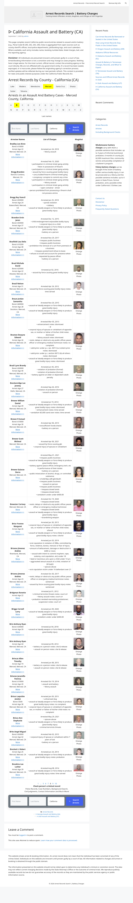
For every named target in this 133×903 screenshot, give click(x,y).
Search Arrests (74, 128)
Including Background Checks (108, 132)
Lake (12, 86)
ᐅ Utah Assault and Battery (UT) (48, 816)
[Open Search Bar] (126, 3)
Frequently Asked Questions (107, 209)
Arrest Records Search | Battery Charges (72, 13)
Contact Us (100, 198)
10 (56, 783)
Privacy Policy (101, 205)
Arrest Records (48, 812)
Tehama (24, 91)
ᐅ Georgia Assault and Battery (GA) (48, 814)
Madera (22, 86)
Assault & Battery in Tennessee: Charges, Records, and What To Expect (108, 65)
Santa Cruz (60, 86)
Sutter (12, 91)
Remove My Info (115, 3)
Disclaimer (100, 202)
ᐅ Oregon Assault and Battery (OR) (110, 49)
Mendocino (35, 86)
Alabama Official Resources (107, 52)
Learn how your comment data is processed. (59, 840)
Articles (99, 128)
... (40, 783)
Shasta (72, 86)
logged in (23, 835)
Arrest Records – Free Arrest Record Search (89, 3)
